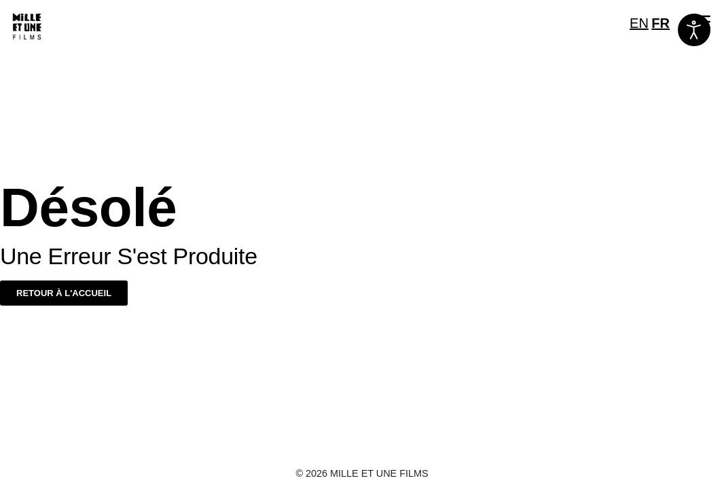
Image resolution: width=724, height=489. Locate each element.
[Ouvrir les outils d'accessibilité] (694, 30)
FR (660, 23)
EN (639, 23)
